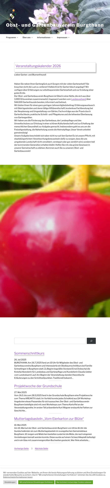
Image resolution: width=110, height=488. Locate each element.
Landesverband (78, 99)
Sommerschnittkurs (29, 353)
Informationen (45, 37)
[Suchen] (91, 341)
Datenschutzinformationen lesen (18, 477)
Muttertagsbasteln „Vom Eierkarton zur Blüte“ (49, 419)
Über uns (28, 37)
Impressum (63, 37)
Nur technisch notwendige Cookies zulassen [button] (74, 482)
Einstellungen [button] (10, 482)
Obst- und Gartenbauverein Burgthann (55, 25)
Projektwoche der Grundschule (38, 386)
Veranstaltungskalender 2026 (38, 66)
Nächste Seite (41, 448)
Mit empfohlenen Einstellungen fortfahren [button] (36, 482)
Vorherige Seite (21, 448)
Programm (12, 37)
